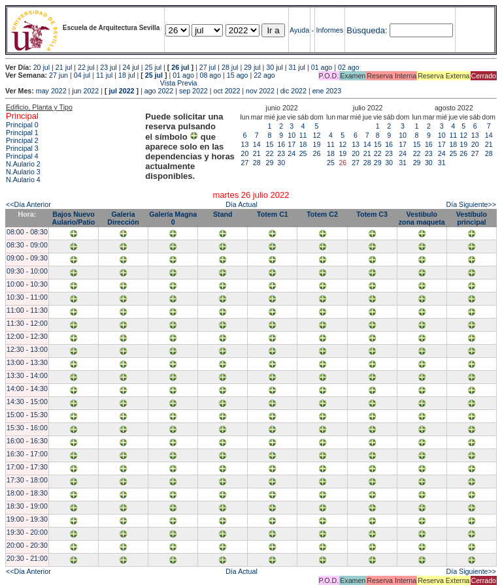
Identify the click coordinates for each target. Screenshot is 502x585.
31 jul (297, 67)
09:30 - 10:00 (27, 271)
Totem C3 (372, 214)
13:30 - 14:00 (27, 375)
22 (270, 153)
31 (403, 162)
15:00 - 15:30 (27, 415)
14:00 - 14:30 (27, 388)
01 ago (322, 67)
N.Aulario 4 (23, 179)
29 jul (252, 67)
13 (245, 144)
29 (270, 162)
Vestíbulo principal (471, 218)
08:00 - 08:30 (27, 232)
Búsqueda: (366, 30)
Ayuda (299, 30)
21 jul (64, 67)
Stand (223, 214)
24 (291, 153)
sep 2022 (193, 91)
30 (281, 162)
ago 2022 (158, 91)
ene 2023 (326, 91)
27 (245, 162)
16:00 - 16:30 (27, 441)
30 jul (274, 67)
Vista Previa (101, 83)
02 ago (349, 67)
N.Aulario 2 (23, 164)
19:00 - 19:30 (27, 519)
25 (303, 153)
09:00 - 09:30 (27, 258)
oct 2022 (226, 91)
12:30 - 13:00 (27, 349)
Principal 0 (22, 125)
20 (245, 153)
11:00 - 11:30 (27, 310)
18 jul (126, 75)
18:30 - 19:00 (27, 506)
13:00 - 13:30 (27, 362)
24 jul (130, 67)
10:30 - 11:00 (27, 297)
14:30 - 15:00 (27, 401)
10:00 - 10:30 (27, 284)
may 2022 (51, 91)
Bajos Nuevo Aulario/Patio (73, 218)
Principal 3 (22, 148)
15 (270, 144)
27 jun (58, 75)
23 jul (108, 67)
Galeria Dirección (123, 218)
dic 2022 (293, 91)
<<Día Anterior (28, 204)
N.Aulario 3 (23, 172)
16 (281, 144)
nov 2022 (260, 91)
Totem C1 (272, 214)
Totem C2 (322, 214)
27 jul (207, 67)
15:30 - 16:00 (27, 428)
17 (291, 144)
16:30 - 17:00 (27, 454)
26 (317, 153)
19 (317, 144)
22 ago (264, 75)
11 (303, 135)
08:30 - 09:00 (27, 245)
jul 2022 (121, 91)
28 (257, 162)
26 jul (180, 67)
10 (291, 135)
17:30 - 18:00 (27, 480)
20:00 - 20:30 (27, 545)
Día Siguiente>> (471, 204)
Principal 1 (22, 132)
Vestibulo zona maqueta (422, 218)
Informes (329, 30)
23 (281, 153)
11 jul (104, 75)
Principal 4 (22, 156)
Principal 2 (22, 140)
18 (303, 144)
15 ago (237, 75)
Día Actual (242, 204)
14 (257, 144)
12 (317, 135)
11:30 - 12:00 (27, 323)
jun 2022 (85, 91)
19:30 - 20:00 (27, 532)
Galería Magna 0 (173, 218)
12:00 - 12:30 (27, 336)
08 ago (211, 75)
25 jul (153, 67)
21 (257, 153)
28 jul (230, 67)
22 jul (86, 67)
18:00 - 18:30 (27, 493)
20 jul (41, 67)
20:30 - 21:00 (27, 558)
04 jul (82, 75)
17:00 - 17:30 (27, 467)
